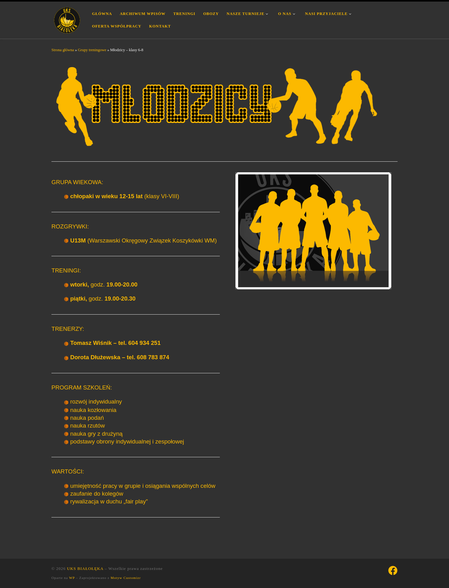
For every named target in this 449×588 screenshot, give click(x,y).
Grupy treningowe (92, 50)
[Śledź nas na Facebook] (393, 570)
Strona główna (62, 50)
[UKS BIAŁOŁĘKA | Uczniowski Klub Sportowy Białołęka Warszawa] (67, 19)
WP (72, 578)
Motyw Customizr (126, 578)
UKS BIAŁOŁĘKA (85, 568)
